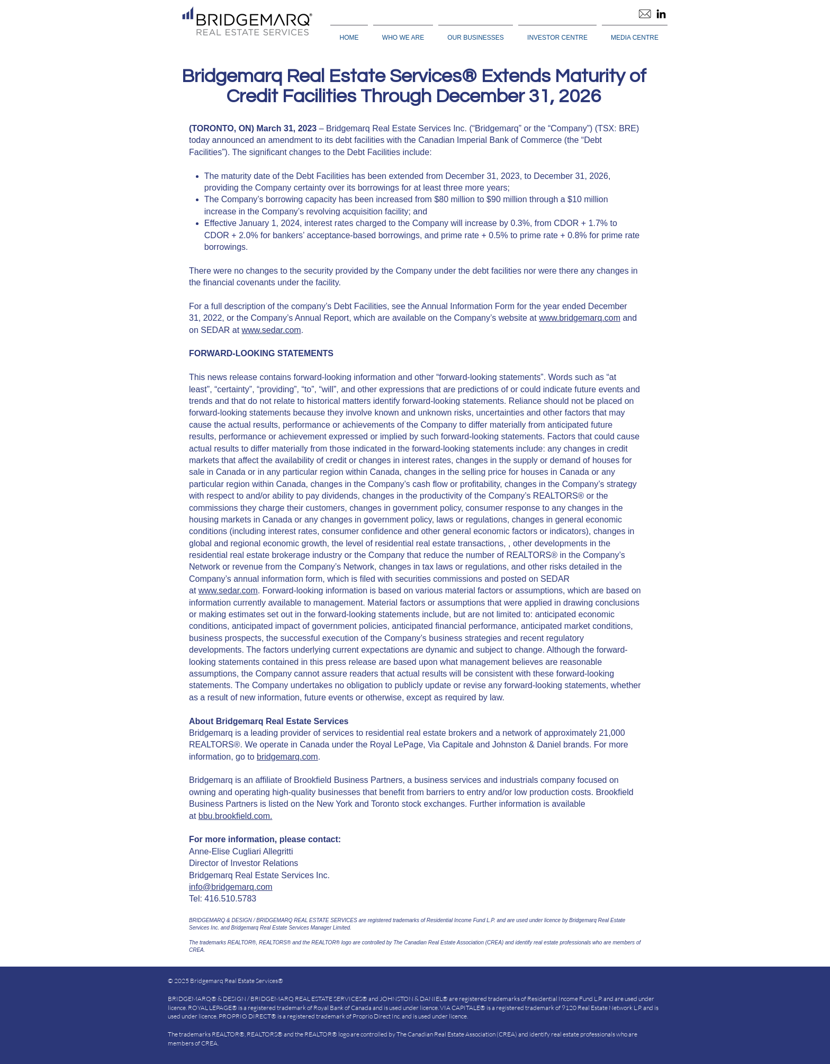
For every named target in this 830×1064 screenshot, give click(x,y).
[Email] (644, 13)
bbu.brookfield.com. (236, 815)
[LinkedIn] (661, 13)
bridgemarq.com (287, 756)
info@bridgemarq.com (231, 886)
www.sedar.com (271, 330)
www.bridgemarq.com (579, 317)
